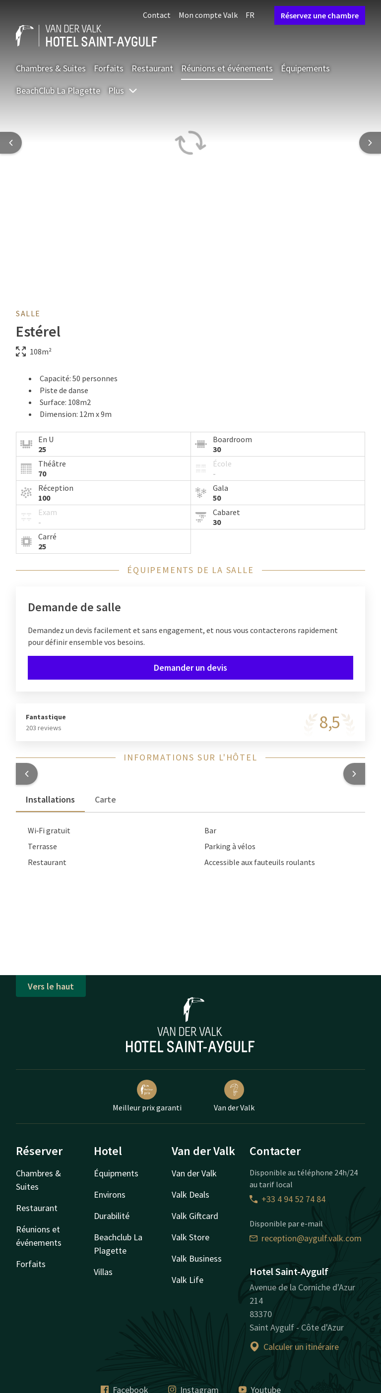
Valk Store (190, 1237)
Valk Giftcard (195, 1215)
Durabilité (111, 1215)
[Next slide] (370, 143)
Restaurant (152, 68)
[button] (27, 774)
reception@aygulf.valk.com (306, 1238)
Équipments (116, 1173)
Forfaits (109, 68)
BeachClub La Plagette (58, 90)
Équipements (305, 68)
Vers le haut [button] (51, 986)
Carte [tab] (105, 799)
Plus (123, 90)
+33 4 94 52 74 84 (287, 1199)
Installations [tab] (50, 799)
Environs (110, 1194)
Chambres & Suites (51, 68)
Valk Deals (190, 1194)
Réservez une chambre (320, 15)
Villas (103, 1271)
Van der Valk (234, 1096)
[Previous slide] (11, 143)
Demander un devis (190, 667)
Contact (157, 15)
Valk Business (197, 1258)
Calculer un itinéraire (294, 1346)
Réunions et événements (227, 68)
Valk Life (187, 1279)
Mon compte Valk (208, 15)
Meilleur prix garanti (147, 1096)
